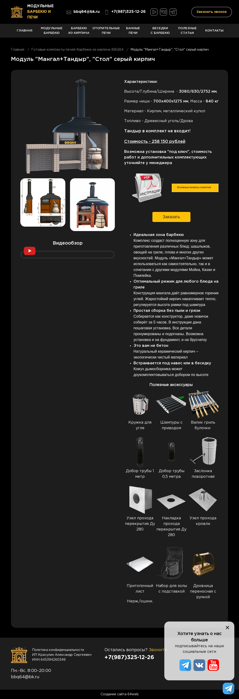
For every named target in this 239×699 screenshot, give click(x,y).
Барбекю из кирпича (78, 32)
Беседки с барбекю (160, 32)
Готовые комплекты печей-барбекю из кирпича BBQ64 (77, 49)
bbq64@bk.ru (83, 12)
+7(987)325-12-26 (125, 12)
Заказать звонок (212, 12)
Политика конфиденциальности (58, 650)
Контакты (214, 33)
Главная (24, 33)
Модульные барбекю (51, 32)
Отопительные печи (106, 32)
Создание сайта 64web (120, 694)
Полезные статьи (187, 32)
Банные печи (133, 32)
